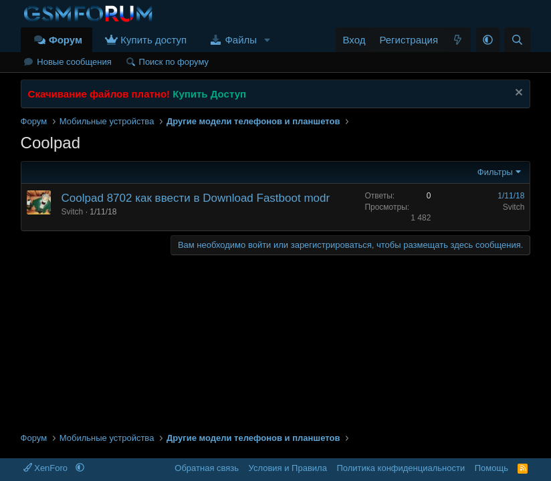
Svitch (73, 211)
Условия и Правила (288, 468)
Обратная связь (207, 468)
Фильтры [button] (495, 172)
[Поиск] (517, 39)
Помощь (491, 468)
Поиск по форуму (174, 62)
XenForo (46, 468)
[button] (267, 39)
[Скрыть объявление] (517, 94)
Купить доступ (153, 39)
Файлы (241, 39)
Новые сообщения (74, 62)
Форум (65, 39)
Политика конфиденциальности (400, 468)
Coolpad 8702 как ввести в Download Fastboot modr (196, 198)
